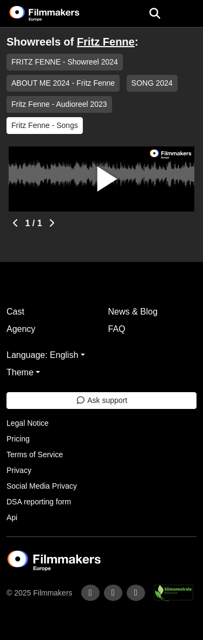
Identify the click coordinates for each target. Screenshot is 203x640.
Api (11, 517)
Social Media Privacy (41, 486)
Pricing (18, 438)
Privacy (18, 470)
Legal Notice (27, 423)
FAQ (117, 329)
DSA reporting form (38, 501)
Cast (15, 311)
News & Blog (133, 311)
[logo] (57, 13)
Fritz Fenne (106, 42)
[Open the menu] (155, 14)
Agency (20, 329)
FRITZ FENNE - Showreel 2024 (64, 61)
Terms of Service (34, 454)
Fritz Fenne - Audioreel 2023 (59, 104)
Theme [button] (20, 372)
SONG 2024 (152, 83)
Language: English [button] (42, 355)
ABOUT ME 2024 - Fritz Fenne (63, 83)
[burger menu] (186, 14)
